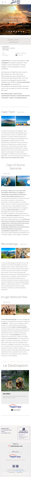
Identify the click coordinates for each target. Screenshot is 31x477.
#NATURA (23, 53)
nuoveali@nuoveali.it (6, 433)
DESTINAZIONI (14, 42)
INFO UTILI (15, 451)
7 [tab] (23, 259)
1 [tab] (18, 125)
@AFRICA (18, 53)
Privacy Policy (12, 472)
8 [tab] (25, 259)
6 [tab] (23, 127)
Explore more (20, 112)
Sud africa (20, 55)
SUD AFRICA (6, 394)
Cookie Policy (19, 472)
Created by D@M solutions (19, 470)
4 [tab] (25, 125)
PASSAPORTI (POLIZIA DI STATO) (15, 460)
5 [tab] (28, 125)
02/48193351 (23, 432)
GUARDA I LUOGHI (14, 40)
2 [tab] (20, 125)
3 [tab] (23, 125)
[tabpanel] (15, 19)
